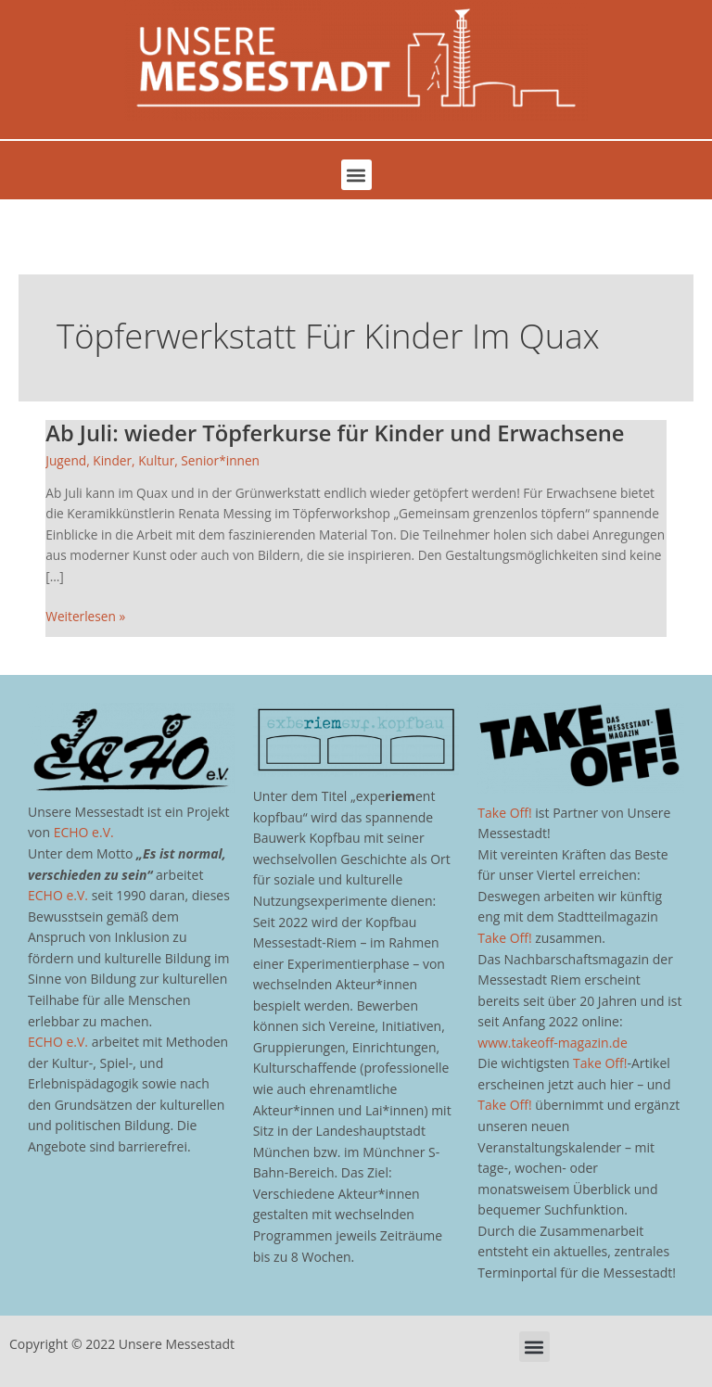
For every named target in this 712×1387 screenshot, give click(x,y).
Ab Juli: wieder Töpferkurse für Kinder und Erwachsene (334, 433)
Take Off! (504, 812)
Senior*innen (220, 460)
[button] (356, 174)
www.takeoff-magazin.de (552, 1042)
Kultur (156, 460)
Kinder (112, 460)
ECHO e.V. (84, 832)
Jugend (65, 460)
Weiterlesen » (85, 615)
